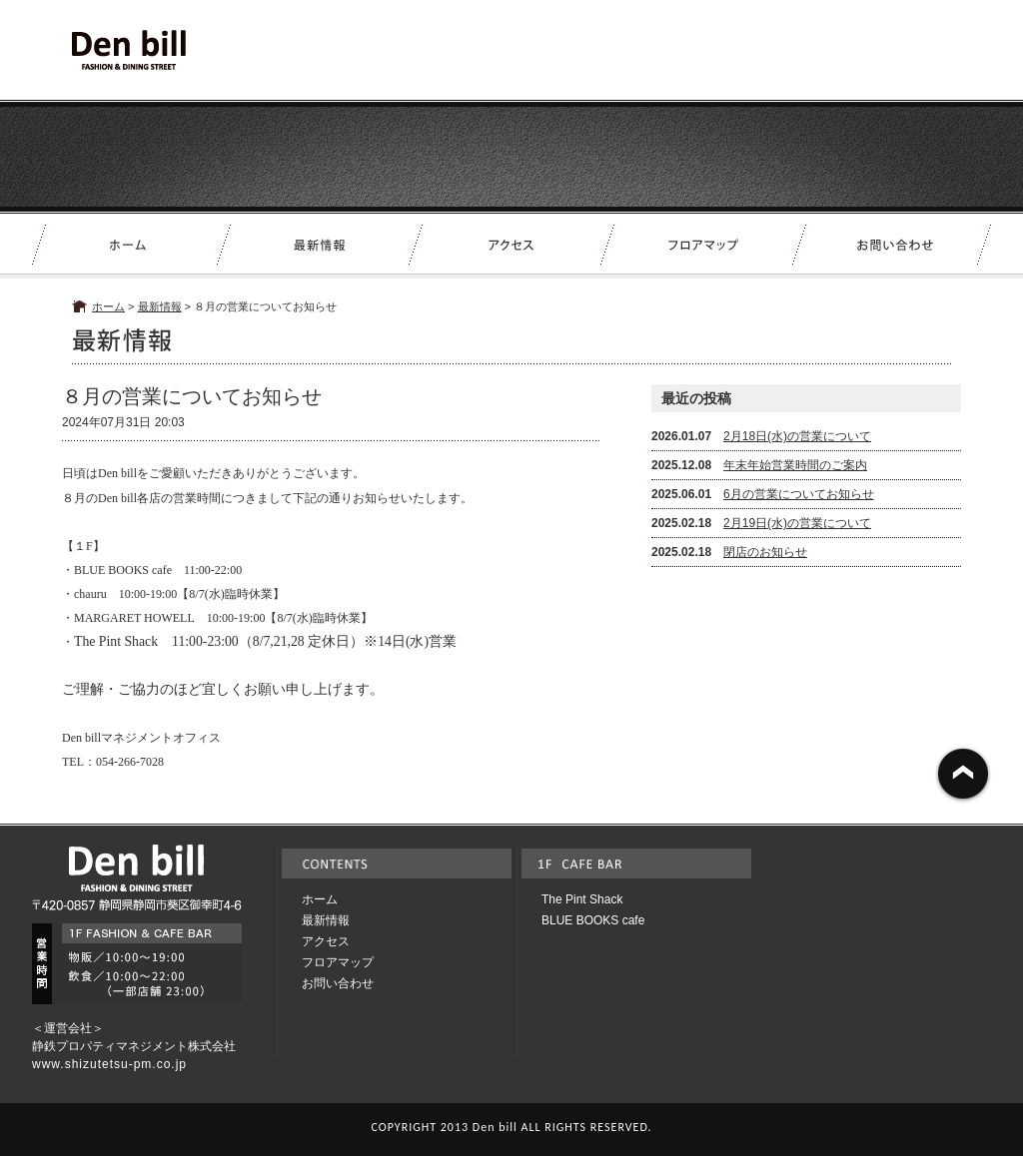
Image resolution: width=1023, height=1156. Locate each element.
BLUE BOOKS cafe (592, 920)
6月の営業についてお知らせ (798, 494)
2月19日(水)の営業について (797, 523)
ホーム (108, 306)
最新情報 (160, 306)
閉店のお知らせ (765, 552)
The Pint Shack (581, 899)
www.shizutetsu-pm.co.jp (109, 1064)
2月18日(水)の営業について (797, 436)
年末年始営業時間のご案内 (795, 465)
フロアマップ (338, 962)
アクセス (326, 941)
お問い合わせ (338, 983)
